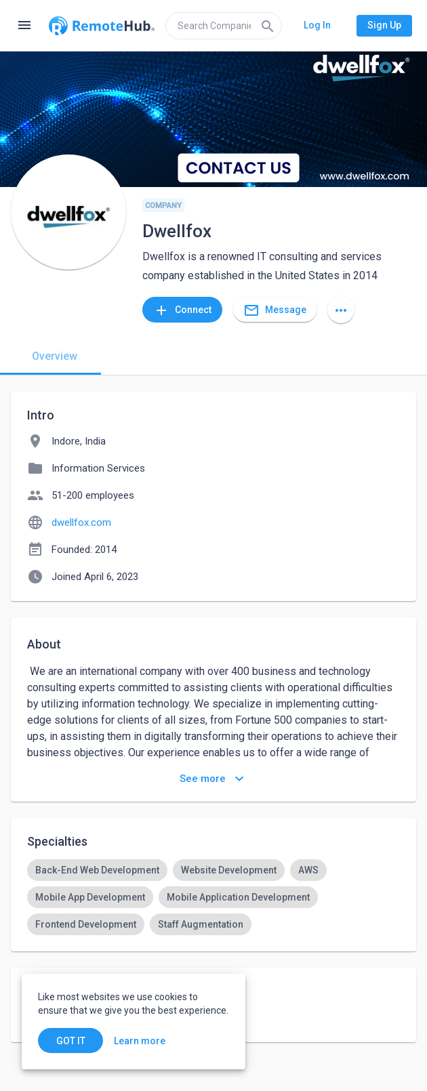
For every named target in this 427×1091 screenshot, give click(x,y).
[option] (97, 870)
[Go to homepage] (102, 26)
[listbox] (213, 897)
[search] (223, 26)
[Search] (267, 25)
